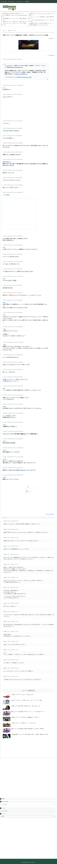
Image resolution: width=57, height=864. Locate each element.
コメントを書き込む (28, 690)
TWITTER (27, 1)
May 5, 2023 (28, 77)
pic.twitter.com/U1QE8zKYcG (20, 74)
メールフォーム (20, 1)
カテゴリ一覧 (3, 1)
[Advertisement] (28, 111)
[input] (27, 804)
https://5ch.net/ (52, 55)
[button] (54, 804)
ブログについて (11, 1)
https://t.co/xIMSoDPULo (17, 67)
